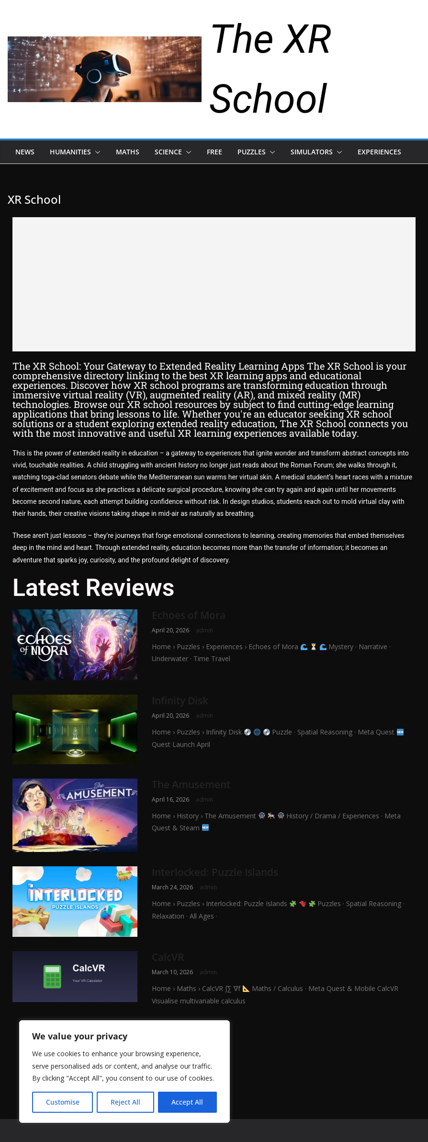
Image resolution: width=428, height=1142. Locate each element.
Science (168, 151)
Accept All (187, 1102)
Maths (127, 151)
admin (204, 630)
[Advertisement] (214, 284)
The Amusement (191, 784)
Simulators (312, 151)
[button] (96, 152)
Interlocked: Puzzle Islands (215, 872)
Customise (62, 1102)
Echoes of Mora (188, 615)
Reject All (125, 1102)
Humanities (70, 151)
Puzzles (251, 151)
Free (214, 151)
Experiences (379, 151)
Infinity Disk (180, 700)
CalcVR (168, 957)
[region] (124, 1071)
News (24, 151)
